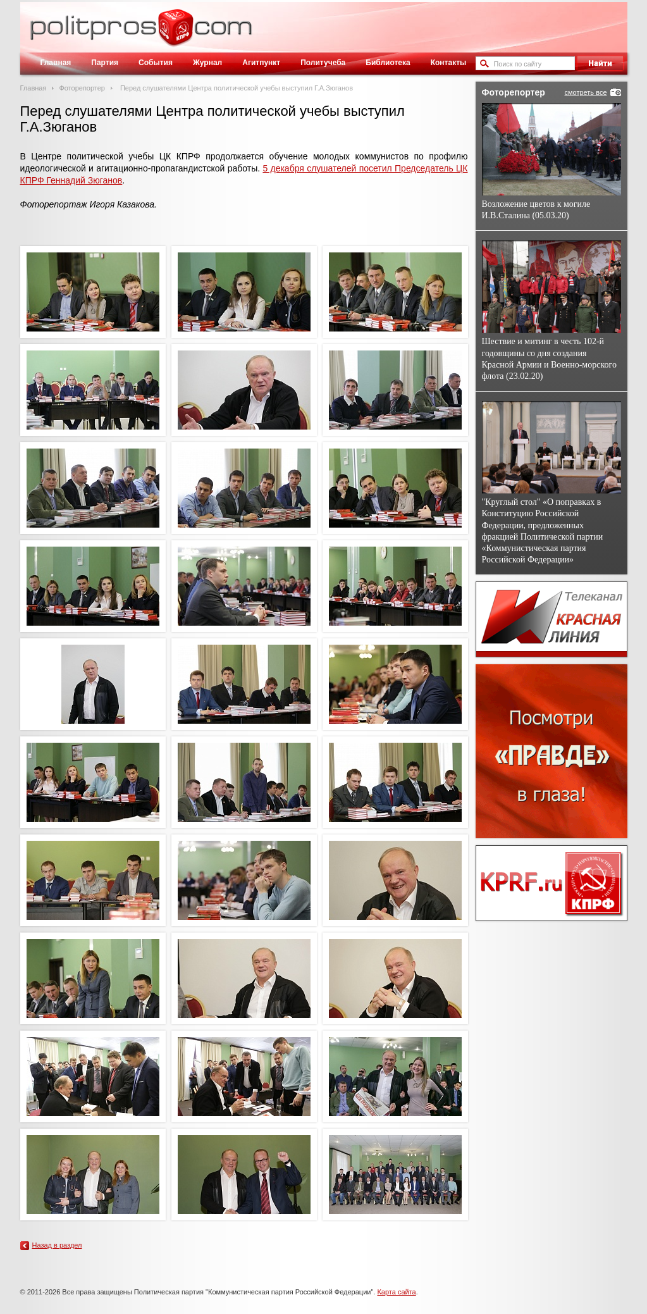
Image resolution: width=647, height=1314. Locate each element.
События (156, 62)
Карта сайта (396, 1292)
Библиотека (388, 62)
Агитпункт (261, 62)
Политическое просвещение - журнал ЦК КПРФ (175, 34)
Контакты (449, 62)
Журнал (207, 62)
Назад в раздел (57, 1245)
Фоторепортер (82, 88)
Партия (104, 62)
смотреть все (585, 92)
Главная (55, 62)
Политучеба (322, 62)
